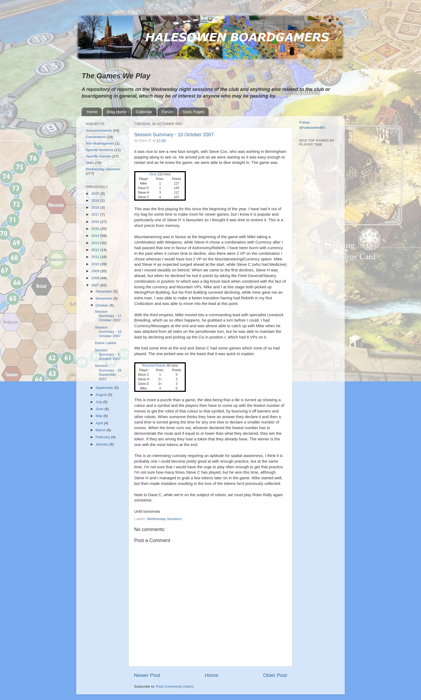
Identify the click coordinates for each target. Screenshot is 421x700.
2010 (95, 264)
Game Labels (105, 343)
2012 (95, 250)
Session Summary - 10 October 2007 (174, 134)
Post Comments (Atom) (175, 686)
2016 (95, 222)
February (103, 437)
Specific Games (98, 156)
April (100, 423)
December (104, 291)
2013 (95, 243)
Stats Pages (193, 111)
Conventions (96, 137)
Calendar (144, 111)
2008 (95, 278)
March (101, 430)
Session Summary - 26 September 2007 (108, 372)
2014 (95, 236)
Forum (167, 111)
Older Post (275, 675)
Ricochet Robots (154, 365)
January (103, 444)
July (99, 402)
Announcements (99, 130)
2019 (95, 200)
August (102, 395)
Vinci (153, 174)
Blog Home (117, 111)
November (104, 298)
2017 (95, 214)
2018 (95, 207)
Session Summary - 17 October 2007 (108, 316)
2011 (95, 257)
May (99, 416)
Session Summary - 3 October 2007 (108, 354)
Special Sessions (99, 150)
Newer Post (147, 675)
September (105, 388)
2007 (95, 285)
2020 (95, 193)
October (103, 305)
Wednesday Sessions (164, 519)
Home (92, 111)
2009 (95, 271)
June (100, 409)
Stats (90, 163)
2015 (95, 229)
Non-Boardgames (100, 143)
